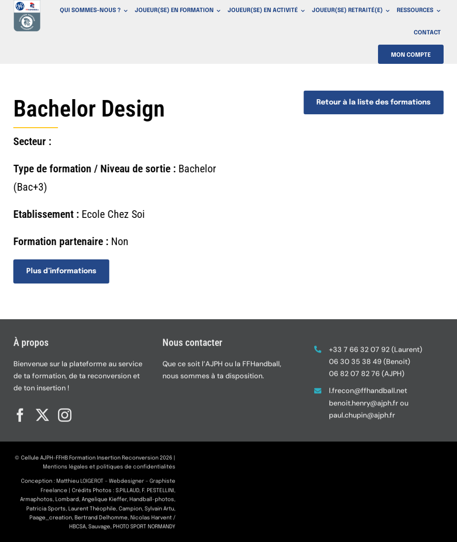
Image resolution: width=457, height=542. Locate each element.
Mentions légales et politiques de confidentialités (109, 470)
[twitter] (42, 412)
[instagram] (64, 412)
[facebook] (20, 412)
